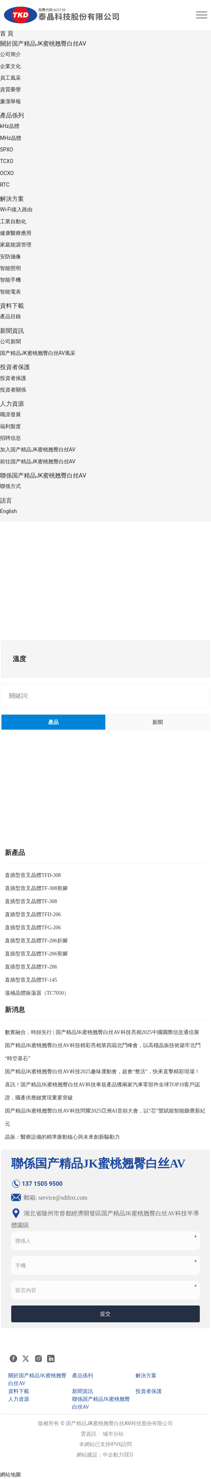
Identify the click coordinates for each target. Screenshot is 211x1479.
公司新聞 (10, 341)
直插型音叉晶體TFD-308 (33, 875)
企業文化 (10, 66)
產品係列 (12, 115)
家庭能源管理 (15, 245)
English (8, 511)
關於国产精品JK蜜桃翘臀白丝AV (43, 43)
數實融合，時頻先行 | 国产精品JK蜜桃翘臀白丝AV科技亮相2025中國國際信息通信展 (102, 1032)
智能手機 (10, 280)
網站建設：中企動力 (100, 1455)
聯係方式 (10, 486)
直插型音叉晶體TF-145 (31, 980)
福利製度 (10, 426)
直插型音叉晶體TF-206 (31, 967)
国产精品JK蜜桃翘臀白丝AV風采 (37, 353)
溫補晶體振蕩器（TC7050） (37, 993)
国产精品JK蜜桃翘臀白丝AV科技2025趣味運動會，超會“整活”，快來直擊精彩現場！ (102, 1071)
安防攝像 (10, 257)
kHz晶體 (9, 126)
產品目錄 (10, 316)
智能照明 (10, 268)
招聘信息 (10, 438)
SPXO (6, 150)
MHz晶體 (10, 138)
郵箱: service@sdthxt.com (49, 1197)
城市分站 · (114, 1434)
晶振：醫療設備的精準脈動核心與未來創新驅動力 (62, 1137)
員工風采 (10, 78)
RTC (4, 185)
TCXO (6, 161)
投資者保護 (15, 367)
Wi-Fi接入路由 (16, 209)
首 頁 (6, 33)
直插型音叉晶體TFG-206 (33, 927)
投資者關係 (13, 390)
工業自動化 (13, 221)
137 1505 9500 (37, 1183)
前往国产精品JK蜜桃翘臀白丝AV (37, 461)
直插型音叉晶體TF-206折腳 (36, 940)
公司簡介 (10, 54)
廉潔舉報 (10, 101)
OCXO (7, 173)
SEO (128, 1455)
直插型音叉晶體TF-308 (31, 901)
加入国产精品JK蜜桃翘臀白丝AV (37, 449)
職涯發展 (10, 414)
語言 (6, 500)
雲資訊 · (90, 1434)
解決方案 (12, 198)
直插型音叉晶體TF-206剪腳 (36, 954)
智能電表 (10, 292)
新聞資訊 (12, 330)
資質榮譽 (10, 89)
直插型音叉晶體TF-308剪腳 (36, 888)
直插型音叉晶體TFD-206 (33, 914)
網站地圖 (10, 1475)
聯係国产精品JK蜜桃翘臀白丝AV (43, 475)
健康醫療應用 (15, 233)
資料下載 (12, 305)
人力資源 (12, 403)
